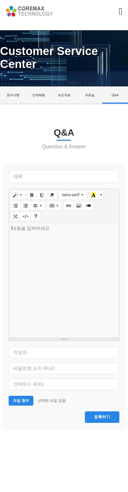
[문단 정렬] (37, 205)
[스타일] (17, 195)
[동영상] (88, 205)
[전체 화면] (15, 216)
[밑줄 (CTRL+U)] (42, 195)
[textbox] (64, 280)
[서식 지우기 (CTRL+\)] (52, 195)
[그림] (78, 205)
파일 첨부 (21, 400)
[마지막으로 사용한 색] (93, 195)
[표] (54, 205)
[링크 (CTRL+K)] (68, 205)
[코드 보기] (25, 216)
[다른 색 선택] (101, 195)
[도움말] (35, 216)
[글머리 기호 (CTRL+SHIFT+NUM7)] (15, 205)
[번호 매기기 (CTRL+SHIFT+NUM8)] (25, 205)
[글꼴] (73, 195)
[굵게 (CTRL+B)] (32, 195)
